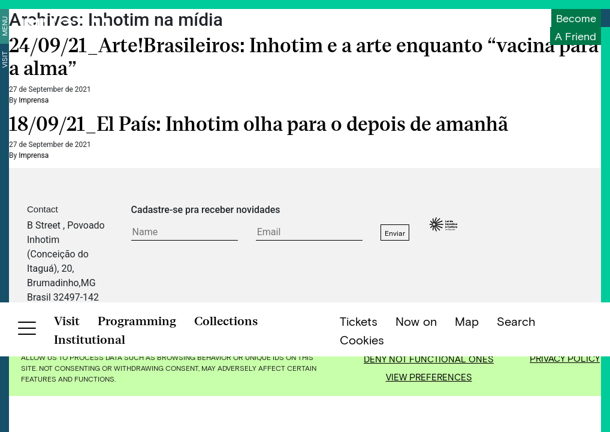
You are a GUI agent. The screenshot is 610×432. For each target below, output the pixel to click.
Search (516, 414)
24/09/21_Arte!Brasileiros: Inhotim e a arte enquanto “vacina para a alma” (304, 57)
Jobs (325, 311)
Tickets (359, 414)
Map (467, 414)
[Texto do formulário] (184, 232)
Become (576, 18)
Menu (4, 26)
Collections (226, 414)
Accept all (429, 340)
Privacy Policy (565, 358)
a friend (575, 36)
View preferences (429, 376)
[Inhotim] (64, 27)
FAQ (195, 311)
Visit (4, 59)
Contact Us (154, 311)
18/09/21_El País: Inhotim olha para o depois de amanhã (258, 124)
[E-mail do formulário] (309, 232)
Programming (137, 414)
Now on (416, 414)
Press (293, 311)
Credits (360, 311)
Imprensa (34, 100)
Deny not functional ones (429, 358)
